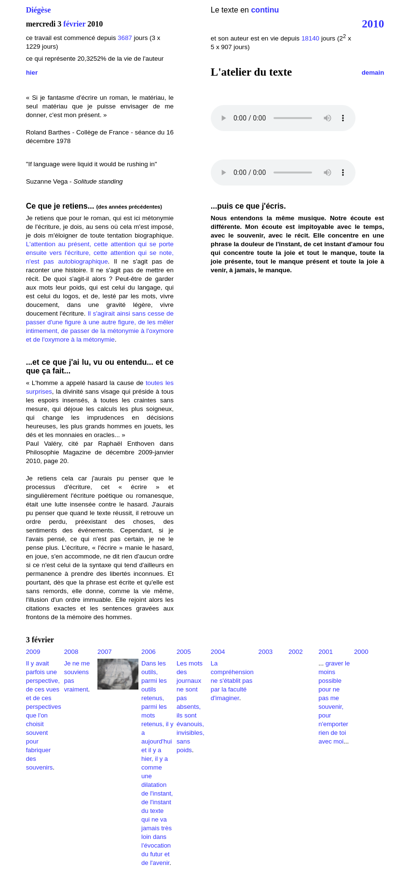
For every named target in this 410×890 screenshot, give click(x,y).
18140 (310, 38)
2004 (218, 651)
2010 (373, 23)
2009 (33, 651)
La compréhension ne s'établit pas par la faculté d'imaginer (232, 681)
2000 (361, 651)
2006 (148, 651)
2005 (184, 651)
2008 (71, 651)
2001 (325, 651)
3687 (125, 37)
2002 (295, 651)
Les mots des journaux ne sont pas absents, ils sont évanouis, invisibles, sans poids (191, 707)
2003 (266, 651)
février (74, 24)
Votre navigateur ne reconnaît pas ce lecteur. (283, 118)
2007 (104, 651)
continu (265, 10)
